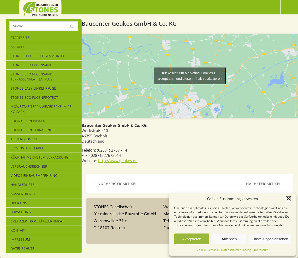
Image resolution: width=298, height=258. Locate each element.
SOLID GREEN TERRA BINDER (34, 130)
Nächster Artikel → (266, 183)
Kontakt (18, 230)
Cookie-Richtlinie (208, 250)
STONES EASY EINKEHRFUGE (33, 88)
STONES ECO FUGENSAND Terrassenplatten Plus (31, 76)
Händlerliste (22, 184)
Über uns (19, 203)
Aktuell (17, 46)
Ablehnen (229, 239)
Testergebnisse (24, 139)
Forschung (21, 212)
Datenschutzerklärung (236, 250)
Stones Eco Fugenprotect (34, 97)
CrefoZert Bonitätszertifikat (37, 221)
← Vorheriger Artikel (115, 183)
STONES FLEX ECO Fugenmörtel (38, 56)
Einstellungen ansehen (270, 239)
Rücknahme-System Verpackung (39, 157)
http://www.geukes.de (117, 160)
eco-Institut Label (27, 148)
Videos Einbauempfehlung (34, 175)
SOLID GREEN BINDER (28, 120)
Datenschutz (22, 248)
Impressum (260, 250)
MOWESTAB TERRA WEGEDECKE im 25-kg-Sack (42, 109)
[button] (288, 198)
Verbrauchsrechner (29, 166)
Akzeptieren (191, 239)
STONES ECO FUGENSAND (31, 65)
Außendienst (23, 193)
